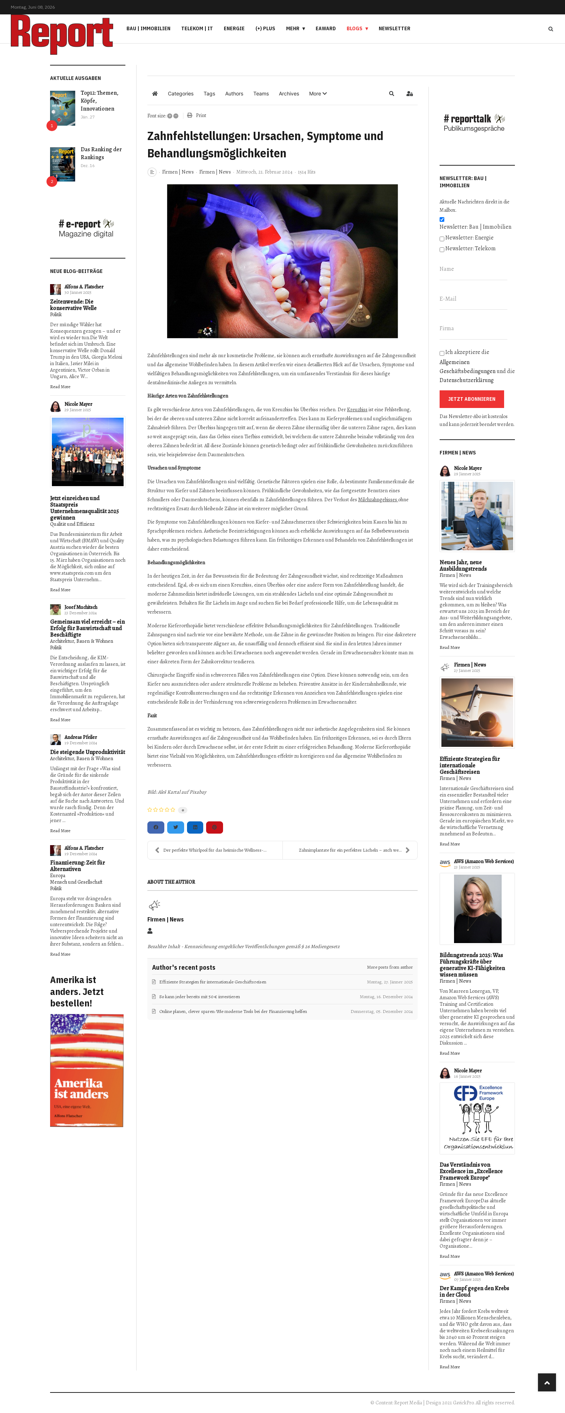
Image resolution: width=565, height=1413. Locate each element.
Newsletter (394, 28)
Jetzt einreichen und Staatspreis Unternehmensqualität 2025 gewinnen (84, 508)
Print (201, 115)
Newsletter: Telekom (470, 248)
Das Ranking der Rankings (101, 153)
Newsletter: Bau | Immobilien (475, 227)
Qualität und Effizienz (72, 524)
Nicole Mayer (78, 404)
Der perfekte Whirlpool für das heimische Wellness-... (211, 850)
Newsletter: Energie (469, 238)
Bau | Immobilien (148, 28)
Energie (234, 28)
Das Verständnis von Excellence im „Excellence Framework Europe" (471, 1171)
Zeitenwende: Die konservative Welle (73, 305)
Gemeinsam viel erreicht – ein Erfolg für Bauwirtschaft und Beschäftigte (87, 628)
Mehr (292, 28)
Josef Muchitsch (80, 607)
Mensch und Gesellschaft (76, 882)
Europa (57, 875)
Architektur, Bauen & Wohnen (81, 641)
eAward (326, 28)
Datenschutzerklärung (467, 380)
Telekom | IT (197, 28)
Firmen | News (178, 172)
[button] (318, 93)
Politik (56, 314)
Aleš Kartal (169, 792)
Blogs (354, 28)
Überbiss (276, 585)
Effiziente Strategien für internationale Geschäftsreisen (470, 765)
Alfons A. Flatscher (83, 286)
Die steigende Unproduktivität (87, 752)
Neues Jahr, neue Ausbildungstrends (463, 566)
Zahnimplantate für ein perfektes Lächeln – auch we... (354, 850)
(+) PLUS (265, 28)
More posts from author (390, 967)
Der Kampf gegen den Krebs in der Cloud (474, 1291)
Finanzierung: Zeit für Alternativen (77, 866)
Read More (60, 386)
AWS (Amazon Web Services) (484, 861)
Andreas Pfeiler (80, 737)
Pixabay (198, 792)
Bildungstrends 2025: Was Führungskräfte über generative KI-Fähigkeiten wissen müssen (472, 965)
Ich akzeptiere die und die (477, 366)
